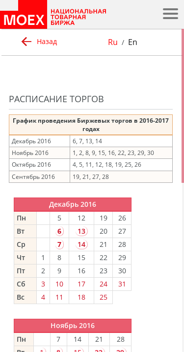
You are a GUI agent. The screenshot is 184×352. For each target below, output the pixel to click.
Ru (113, 42)
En (132, 42)
